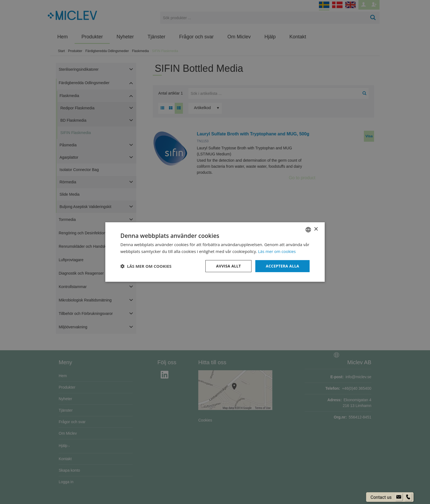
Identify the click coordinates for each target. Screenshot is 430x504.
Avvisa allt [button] (227, 266)
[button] (145, 266)
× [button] (316, 229)
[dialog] (215, 252)
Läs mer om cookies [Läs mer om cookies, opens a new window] (277, 251)
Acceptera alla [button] (282, 266)
